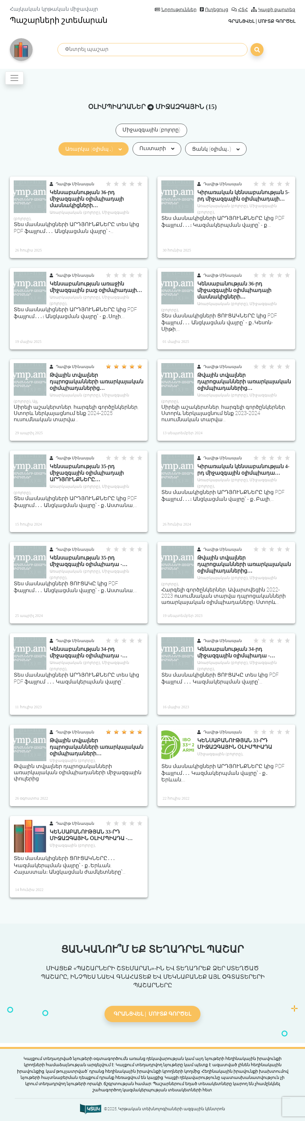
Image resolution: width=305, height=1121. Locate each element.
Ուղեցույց (214, 9)
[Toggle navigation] (14, 77)
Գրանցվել (233, 21)
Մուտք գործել (273, 21)
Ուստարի (156, 148)
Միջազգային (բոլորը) (151, 130)
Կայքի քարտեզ (273, 9)
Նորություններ (176, 9)
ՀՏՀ (240, 9)
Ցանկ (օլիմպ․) (216, 149)
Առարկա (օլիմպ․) (93, 149)
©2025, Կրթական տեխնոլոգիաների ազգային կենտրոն (164, 1108)
